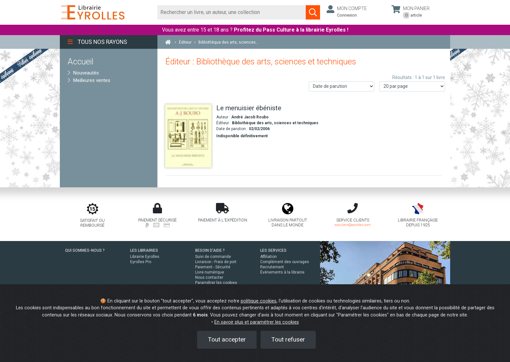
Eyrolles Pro (140, 262)
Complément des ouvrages (284, 262)
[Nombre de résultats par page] (412, 86)
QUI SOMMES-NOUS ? (85, 250)
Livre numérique (209, 272)
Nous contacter (209, 277)
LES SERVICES (273, 250)
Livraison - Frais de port (215, 262)
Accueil (80, 61)
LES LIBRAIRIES (144, 250)
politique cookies (258, 301)
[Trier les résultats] (341, 86)
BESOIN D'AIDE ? (210, 250)
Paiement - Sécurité (212, 267)
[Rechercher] (231, 12)
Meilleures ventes (89, 80)
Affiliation (268, 256)
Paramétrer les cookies (216, 282)
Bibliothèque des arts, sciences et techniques (275, 123)
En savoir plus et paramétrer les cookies (256, 322)
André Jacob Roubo (250, 117)
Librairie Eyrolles (144, 256)
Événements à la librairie (282, 272)
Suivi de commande (213, 256)
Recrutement (272, 267)
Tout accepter (227, 339)
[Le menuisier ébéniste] (188, 136)
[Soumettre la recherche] (313, 12)
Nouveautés (83, 73)
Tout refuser (288, 339)
